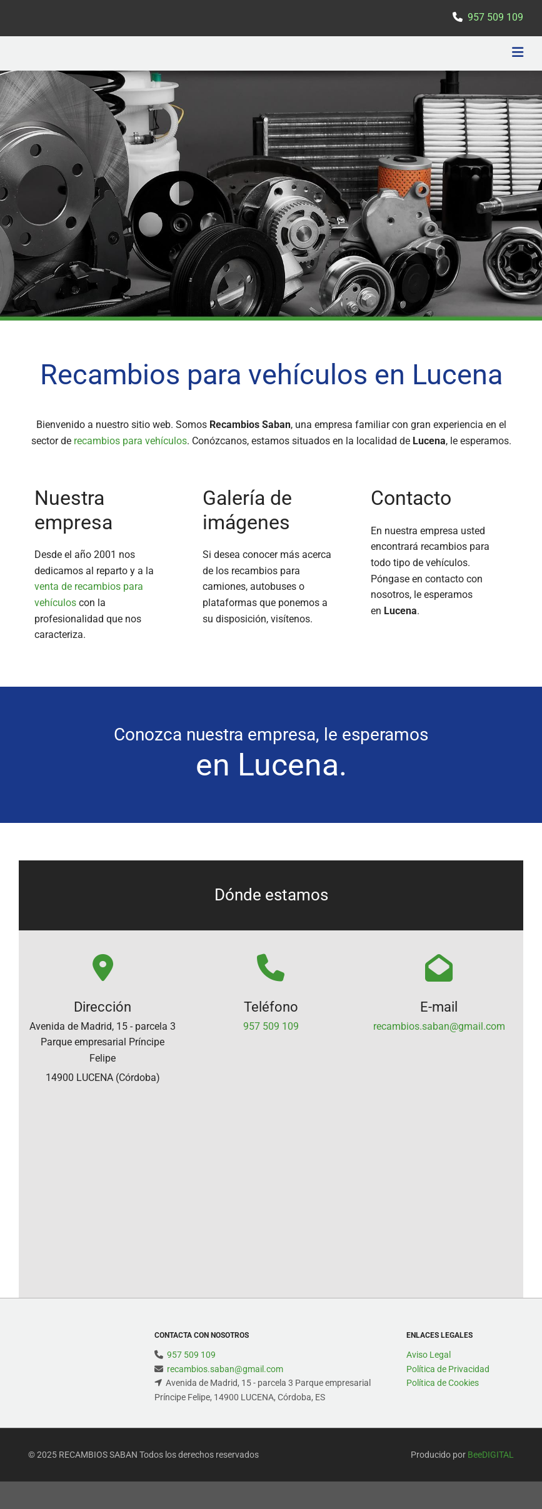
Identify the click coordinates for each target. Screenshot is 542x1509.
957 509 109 (271, 1026)
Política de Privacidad (447, 1369)
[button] (359, 54)
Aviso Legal (428, 1355)
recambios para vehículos (130, 441)
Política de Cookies (442, 1383)
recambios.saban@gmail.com (439, 1026)
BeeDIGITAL (491, 1455)
